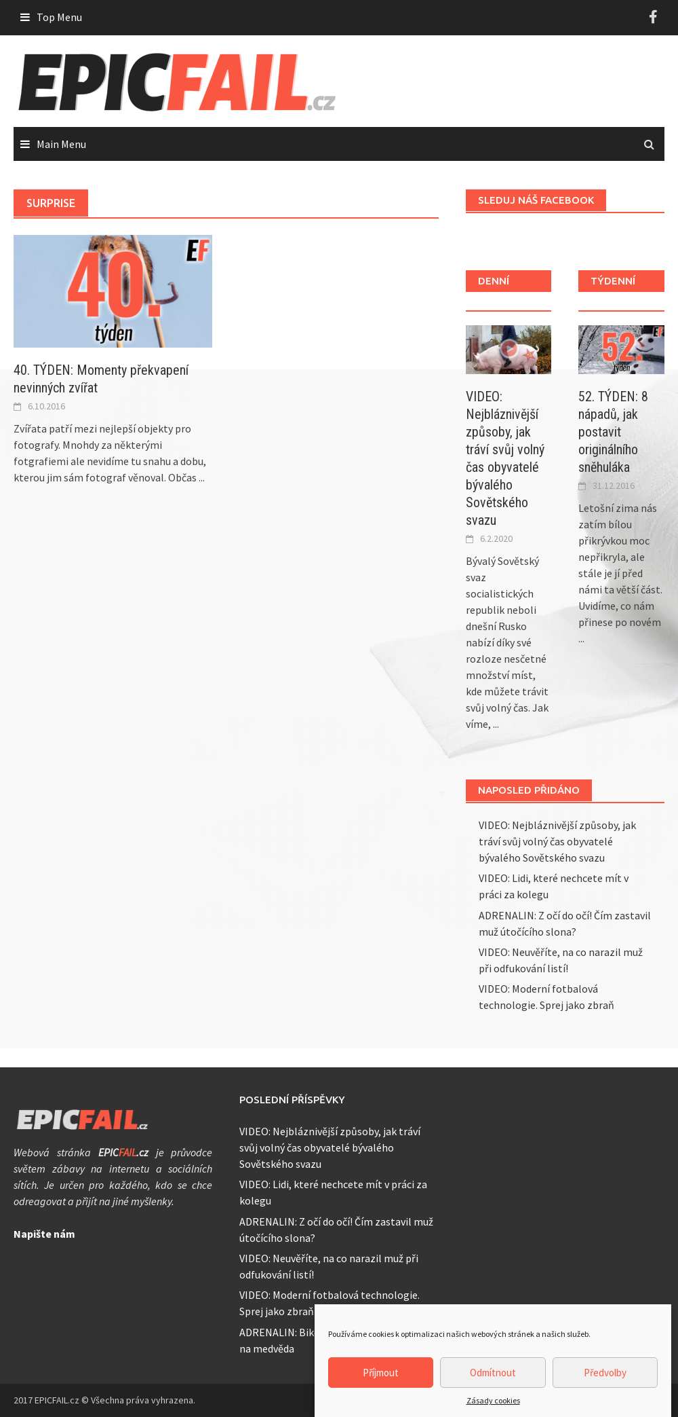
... (202, 477)
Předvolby (605, 1375)
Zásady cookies (493, 1404)
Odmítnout (493, 1375)
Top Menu (59, 17)
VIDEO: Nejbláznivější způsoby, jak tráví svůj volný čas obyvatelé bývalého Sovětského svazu (557, 841)
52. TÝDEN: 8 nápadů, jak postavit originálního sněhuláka (613, 431)
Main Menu (61, 144)
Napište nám (44, 1233)
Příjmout (381, 1375)
